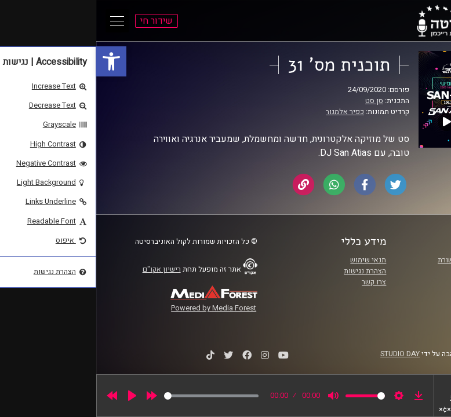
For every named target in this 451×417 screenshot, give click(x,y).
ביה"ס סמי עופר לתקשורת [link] (380, 260)
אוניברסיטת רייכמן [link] (390, 271)
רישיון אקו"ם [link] (65, 269)
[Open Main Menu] (20, 20)
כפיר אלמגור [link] (249, 112)
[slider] (115, 395)
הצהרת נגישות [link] (269, 271)
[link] (15, 61)
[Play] (36, 395)
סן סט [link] (278, 101)
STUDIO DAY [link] (303, 354)
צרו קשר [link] (277, 282)
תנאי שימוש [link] (272, 260)
